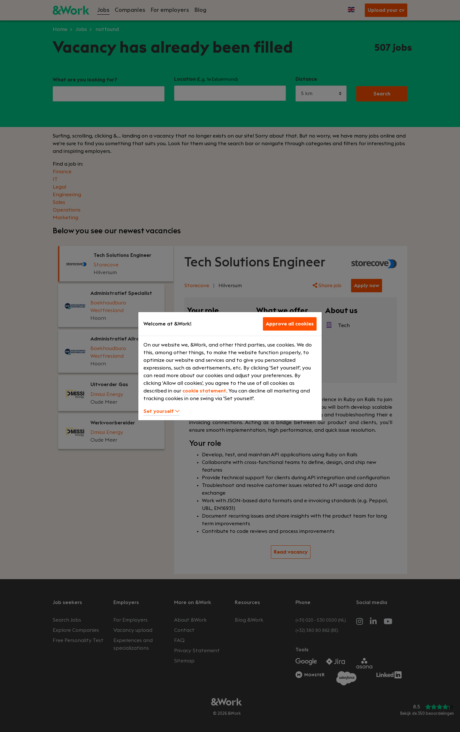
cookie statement (204, 390)
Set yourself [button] (161, 411)
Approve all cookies (290, 323)
